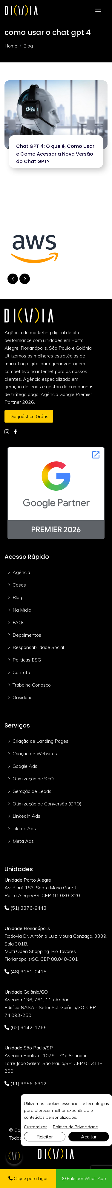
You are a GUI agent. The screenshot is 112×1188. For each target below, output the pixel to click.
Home (10, 46)
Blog (17, 597)
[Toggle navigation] (98, 10)
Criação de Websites (35, 753)
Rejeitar (44, 1137)
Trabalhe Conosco (32, 685)
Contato (21, 672)
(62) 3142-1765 (25, 1027)
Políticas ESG (27, 660)
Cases (19, 585)
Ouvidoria (23, 697)
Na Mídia (22, 610)
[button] (24, 279)
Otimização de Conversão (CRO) (47, 804)
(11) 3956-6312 (25, 1083)
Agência (21, 572)
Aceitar (88, 1137)
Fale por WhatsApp (84, 1178)
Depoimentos (27, 635)
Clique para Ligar (28, 1178)
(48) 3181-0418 (25, 971)
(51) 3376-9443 (25, 908)
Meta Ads (23, 841)
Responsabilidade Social (38, 647)
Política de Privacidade (75, 1126)
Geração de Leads (32, 791)
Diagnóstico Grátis (28, 416)
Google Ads (25, 766)
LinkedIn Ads (26, 816)
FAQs (18, 622)
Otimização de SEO (33, 779)
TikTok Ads (24, 828)
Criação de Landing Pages (40, 741)
